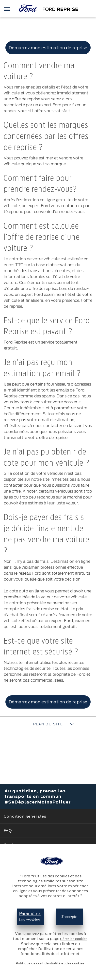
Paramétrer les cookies (30, 916)
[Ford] (48, 9)
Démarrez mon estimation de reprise (48, 48)
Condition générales (25, 816)
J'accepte (69, 917)
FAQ (8, 830)
